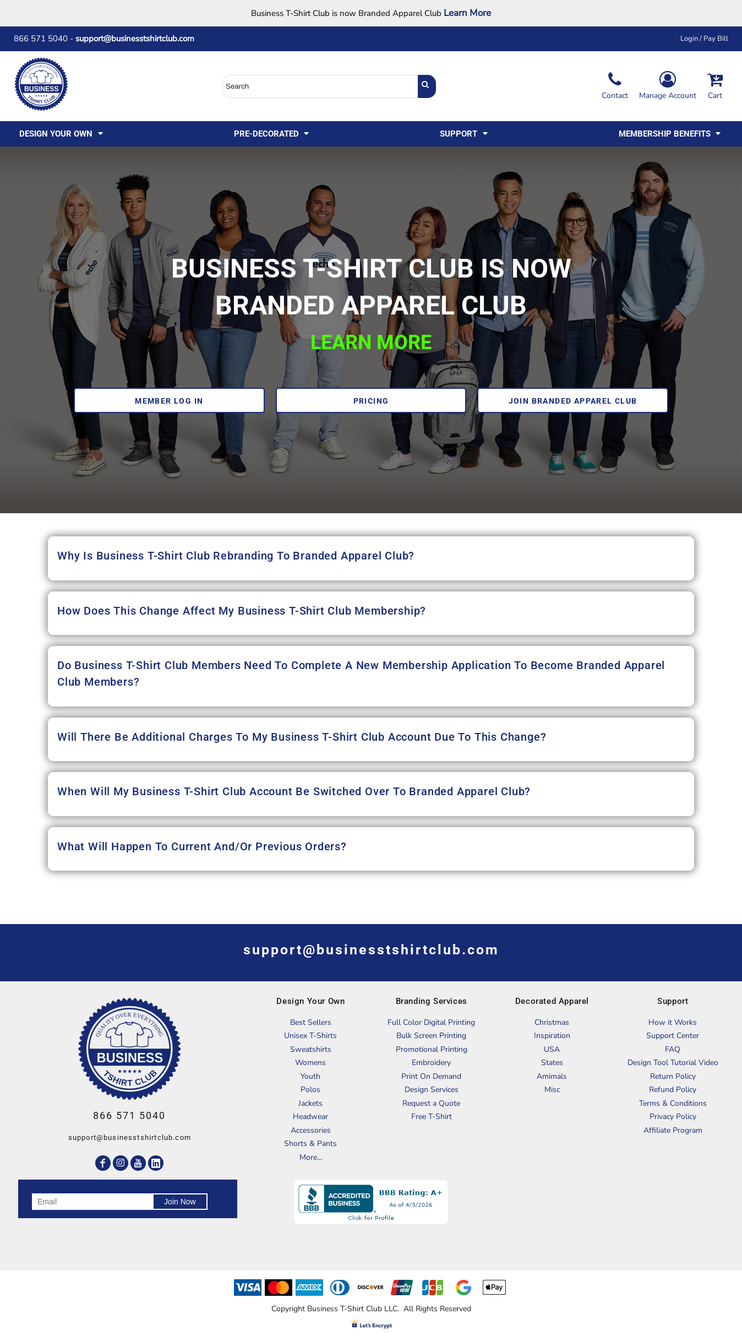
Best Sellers (310, 1022)
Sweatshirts (310, 1049)
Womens (310, 1062)
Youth (310, 1076)
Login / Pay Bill (704, 39)
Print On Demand (431, 1076)
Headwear (310, 1116)
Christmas (551, 1022)
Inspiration (552, 1035)
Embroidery (431, 1062)
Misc (552, 1089)
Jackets (310, 1103)
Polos (310, 1089)
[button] (62, 133)
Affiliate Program (672, 1130)
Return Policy (673, 1076)
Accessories (311, 1130)
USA (552, 1049)
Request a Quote (431, 1103)
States (552, 1062)
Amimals (552, 1076)
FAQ (672, 1049)
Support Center (672, 1035)
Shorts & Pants (310, 1143)
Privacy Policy (673, 1116)
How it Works (672, 1022)
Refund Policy (672, 1089)
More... (310, 1157)
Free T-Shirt (431, 1116)
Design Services (432, 1089)
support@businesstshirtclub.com (139, 38)
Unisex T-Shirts (310, 1035)
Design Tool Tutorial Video (673, 1062)
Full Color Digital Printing (431, 1022)
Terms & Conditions (673, 1103)
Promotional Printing (431, 1049)
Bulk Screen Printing (431, 1035)
